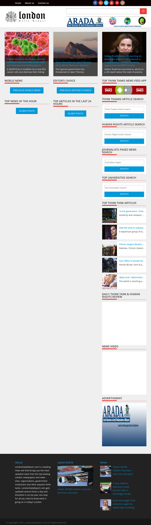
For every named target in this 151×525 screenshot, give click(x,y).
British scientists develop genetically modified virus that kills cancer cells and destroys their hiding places (26, 62)
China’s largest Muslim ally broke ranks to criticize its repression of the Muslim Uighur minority (132, 244)
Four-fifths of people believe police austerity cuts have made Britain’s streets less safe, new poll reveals (132, 260)
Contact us (43, 3)
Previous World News (27, 90)
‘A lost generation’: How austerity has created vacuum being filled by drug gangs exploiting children (132, 211)
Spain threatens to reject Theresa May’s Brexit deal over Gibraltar (73, 64)
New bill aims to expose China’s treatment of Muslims (132, 227)
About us (29, 3)
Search (124, 115)
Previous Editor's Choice (75, 90)
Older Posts (27, 111)
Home (18, 3)
